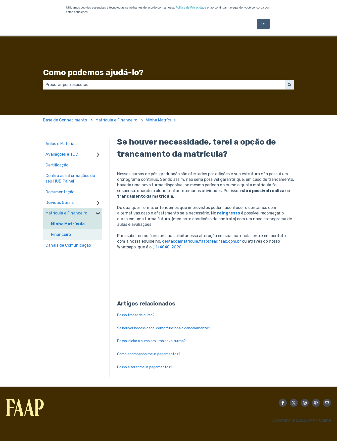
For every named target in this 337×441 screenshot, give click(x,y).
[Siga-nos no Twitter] (294, 403)
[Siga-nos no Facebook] (283, 403)
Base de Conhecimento (65, 120)
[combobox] (164, 85)
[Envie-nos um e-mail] (327, 403)
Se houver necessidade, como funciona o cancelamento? (163, 328)
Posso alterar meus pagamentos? (144, 367)
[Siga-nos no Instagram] (305, 403)
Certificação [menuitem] (56, 165)
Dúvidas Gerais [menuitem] (59, 202)
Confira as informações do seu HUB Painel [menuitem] (70, 178)
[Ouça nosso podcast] (316, 403)
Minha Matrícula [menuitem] (68, 224)
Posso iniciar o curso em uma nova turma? (151, 341)
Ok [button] (263, 24)
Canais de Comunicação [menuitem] (68, 245)
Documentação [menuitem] (59, 192)
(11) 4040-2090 (167, 247)
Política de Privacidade (190, 7)
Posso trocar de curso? (136, 315)
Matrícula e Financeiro (116, 120)
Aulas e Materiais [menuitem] (61, 143)
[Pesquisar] (289, 85)
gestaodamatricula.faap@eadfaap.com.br (201, 241)
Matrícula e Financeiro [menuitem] (66, 213)
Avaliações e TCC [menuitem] (61, 154)
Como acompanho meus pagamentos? (148, 354)
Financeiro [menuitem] (61, 234)
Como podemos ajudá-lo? (93, 72)
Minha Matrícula (161, 120)
